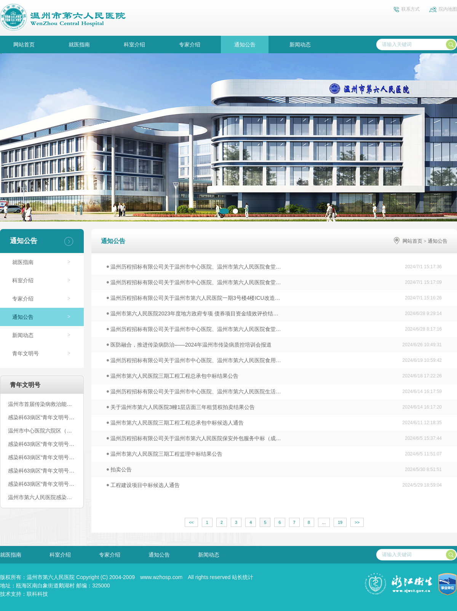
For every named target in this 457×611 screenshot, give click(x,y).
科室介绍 (134, 44)
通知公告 (245, 44)
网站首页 (24, 44)
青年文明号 (25, 353)
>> (357, 522)
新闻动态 (300, 44)
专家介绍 (189, 44)
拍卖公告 (119, 469)
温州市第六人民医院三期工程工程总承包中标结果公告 (172, 376)
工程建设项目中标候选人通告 (143, 485)
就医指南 (79, 44)
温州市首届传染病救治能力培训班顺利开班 (42, 404)
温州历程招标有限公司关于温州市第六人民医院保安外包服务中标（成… (194, 438)
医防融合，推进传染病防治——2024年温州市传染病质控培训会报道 (189, 345)
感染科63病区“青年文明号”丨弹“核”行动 (42, 444)
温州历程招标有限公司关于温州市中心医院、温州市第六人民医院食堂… (194, 267)
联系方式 (410, 9)
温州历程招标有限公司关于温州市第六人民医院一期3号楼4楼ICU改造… (193, 298)
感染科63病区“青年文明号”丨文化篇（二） (42, 471)
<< (191, 522)
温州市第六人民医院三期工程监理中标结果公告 (164, 454)
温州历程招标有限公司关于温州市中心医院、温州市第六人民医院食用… (194, 360)
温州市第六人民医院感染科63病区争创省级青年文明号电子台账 (42, 497)
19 (340, 522)
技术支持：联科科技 (24, 594)
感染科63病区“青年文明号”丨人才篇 (42, 484)
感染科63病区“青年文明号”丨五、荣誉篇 (42, 457)
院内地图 (448, 9)
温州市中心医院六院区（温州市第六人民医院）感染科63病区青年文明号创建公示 (42, 431)
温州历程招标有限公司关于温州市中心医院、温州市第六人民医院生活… (194, 391)
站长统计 (242, 577)
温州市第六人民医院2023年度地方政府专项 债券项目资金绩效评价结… (192, 313)
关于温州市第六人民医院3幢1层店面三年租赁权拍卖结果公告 (181, 407)
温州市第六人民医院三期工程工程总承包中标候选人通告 (175, 423)
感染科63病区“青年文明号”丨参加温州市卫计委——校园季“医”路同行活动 (42, 417)
